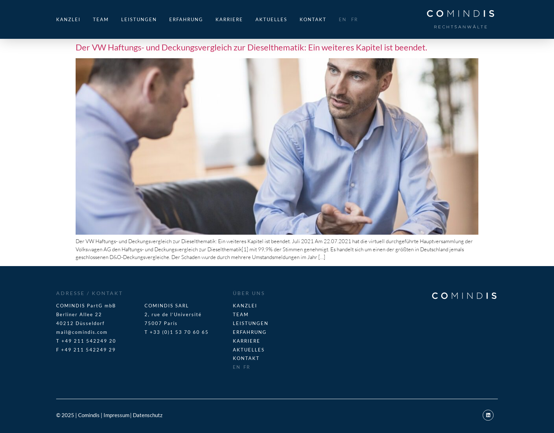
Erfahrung (186, 19)
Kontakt (313, 19)
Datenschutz (148, 415)
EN (343, 19)
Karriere (229, 19)
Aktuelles (271, 19)
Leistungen (139, 19)
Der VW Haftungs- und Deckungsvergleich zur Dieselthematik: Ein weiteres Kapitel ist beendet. (251, 47)
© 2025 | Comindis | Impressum (92, 415)
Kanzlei (68, 19)
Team (101, 19)
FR (354, 19)
